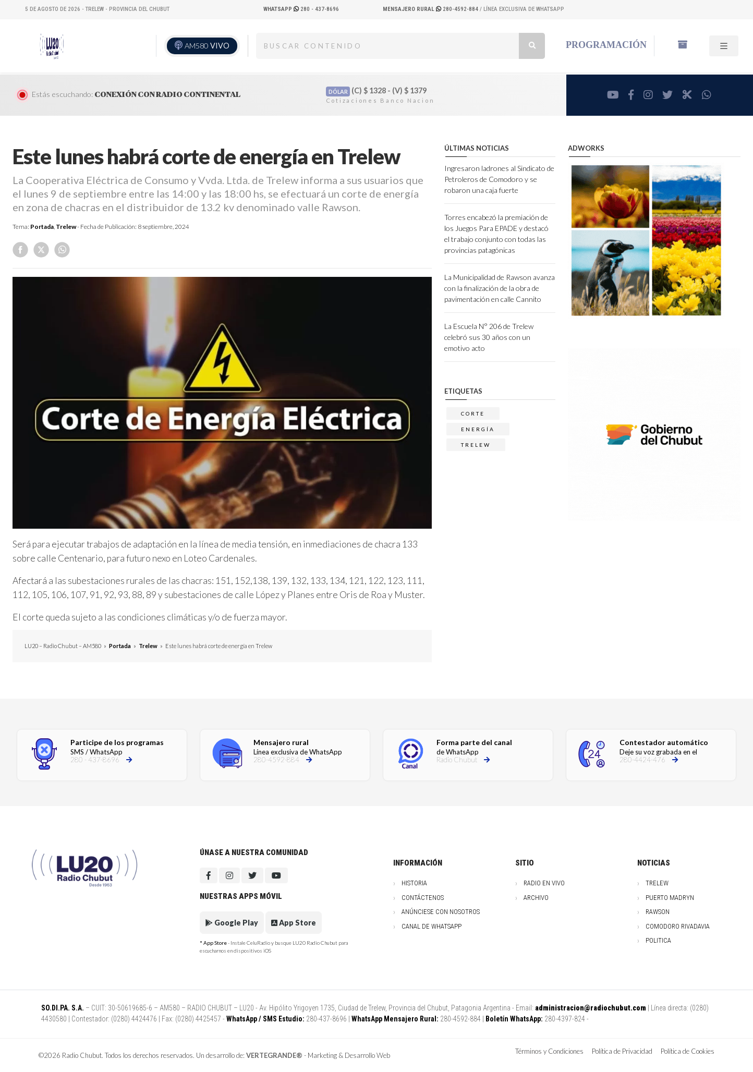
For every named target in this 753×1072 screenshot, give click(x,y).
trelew (476, 445)
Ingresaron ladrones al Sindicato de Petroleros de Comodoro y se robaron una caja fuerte (499, 179)
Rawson (658, 912)
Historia (414, 883)
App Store (293, 922)
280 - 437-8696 (301, 9)
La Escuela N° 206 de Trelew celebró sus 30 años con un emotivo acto (488, 337)
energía (478, 429)
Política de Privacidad (622, 1051)
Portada (42, 226)
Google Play (231, 922)
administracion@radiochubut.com (590, 1008)
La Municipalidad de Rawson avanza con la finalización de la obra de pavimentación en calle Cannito (499, 288)
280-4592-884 (431, 9)
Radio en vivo (544, 883)
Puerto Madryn (670, 898)
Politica (658, 940)
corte (473, 413)
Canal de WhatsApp (431, 926)
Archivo (536, 898)
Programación (606, 45)
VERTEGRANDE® (274, 1055)
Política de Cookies (687, 1051)
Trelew (66, 226)
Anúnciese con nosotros (441, 912)
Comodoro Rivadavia (678, 926)
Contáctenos (423, 898)
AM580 (207, 45)
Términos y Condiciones (549, 1051)
